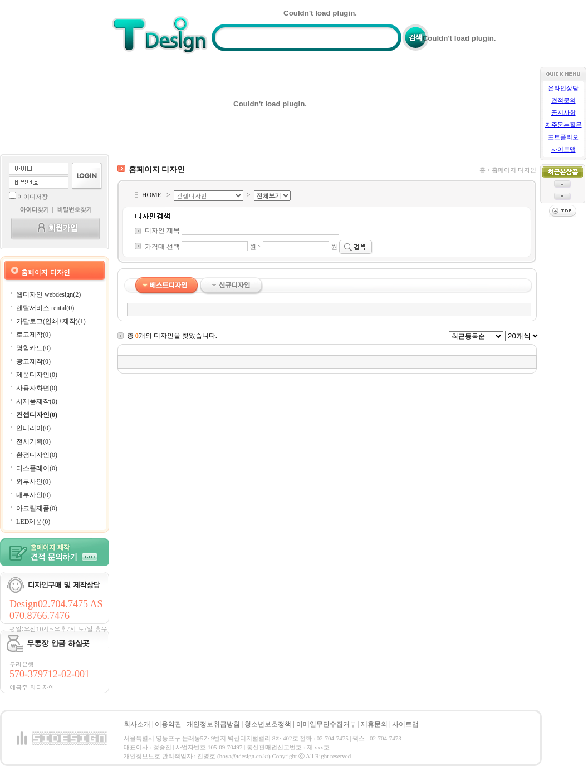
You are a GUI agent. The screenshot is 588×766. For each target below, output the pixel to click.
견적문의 (563, 100)
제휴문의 (374, 724)
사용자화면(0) (36, 388)
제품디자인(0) (36, 375)
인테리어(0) (33, 428)
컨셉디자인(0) (36, 415)
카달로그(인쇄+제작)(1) (51, 321)
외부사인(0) (33, 481)
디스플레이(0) (36, 468)
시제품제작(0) (36, 401)
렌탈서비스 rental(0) (45, 308)
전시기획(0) (33, 441)
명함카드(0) (33, 348)
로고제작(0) (33, 334)
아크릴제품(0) (36, 508)
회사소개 (137, 724)
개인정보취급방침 (213, 724)
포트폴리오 (563, 137)
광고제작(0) (33, 361)
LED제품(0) (33, 522)
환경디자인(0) (36, 455)
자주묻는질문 (563, 125)
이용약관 (168, 724)
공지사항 (563, 113)
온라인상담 (563, 88)
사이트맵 (563, 149)
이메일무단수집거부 (326, 724)
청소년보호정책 (267, 724)
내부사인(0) (33, 495)
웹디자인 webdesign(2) (48, 294)
